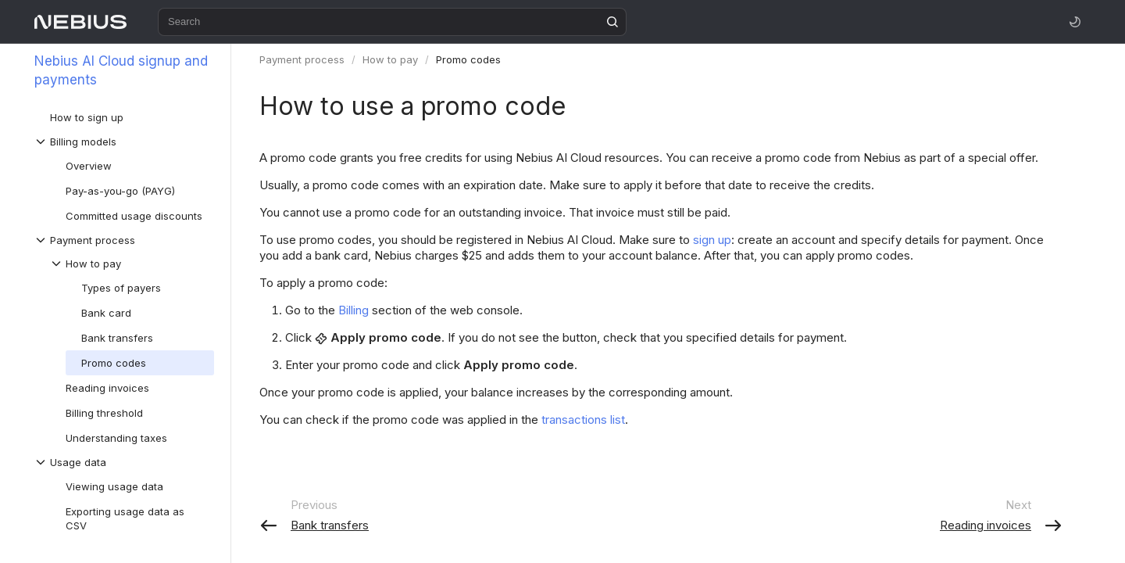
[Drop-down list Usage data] (124, 462)
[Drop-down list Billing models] (124, 141)
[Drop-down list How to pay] (132, 263)
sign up (712, 239)
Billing (353, 310)
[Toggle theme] (1075, 22)
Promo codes (468, 59)
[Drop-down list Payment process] (124, 240)
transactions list (583, 419)
